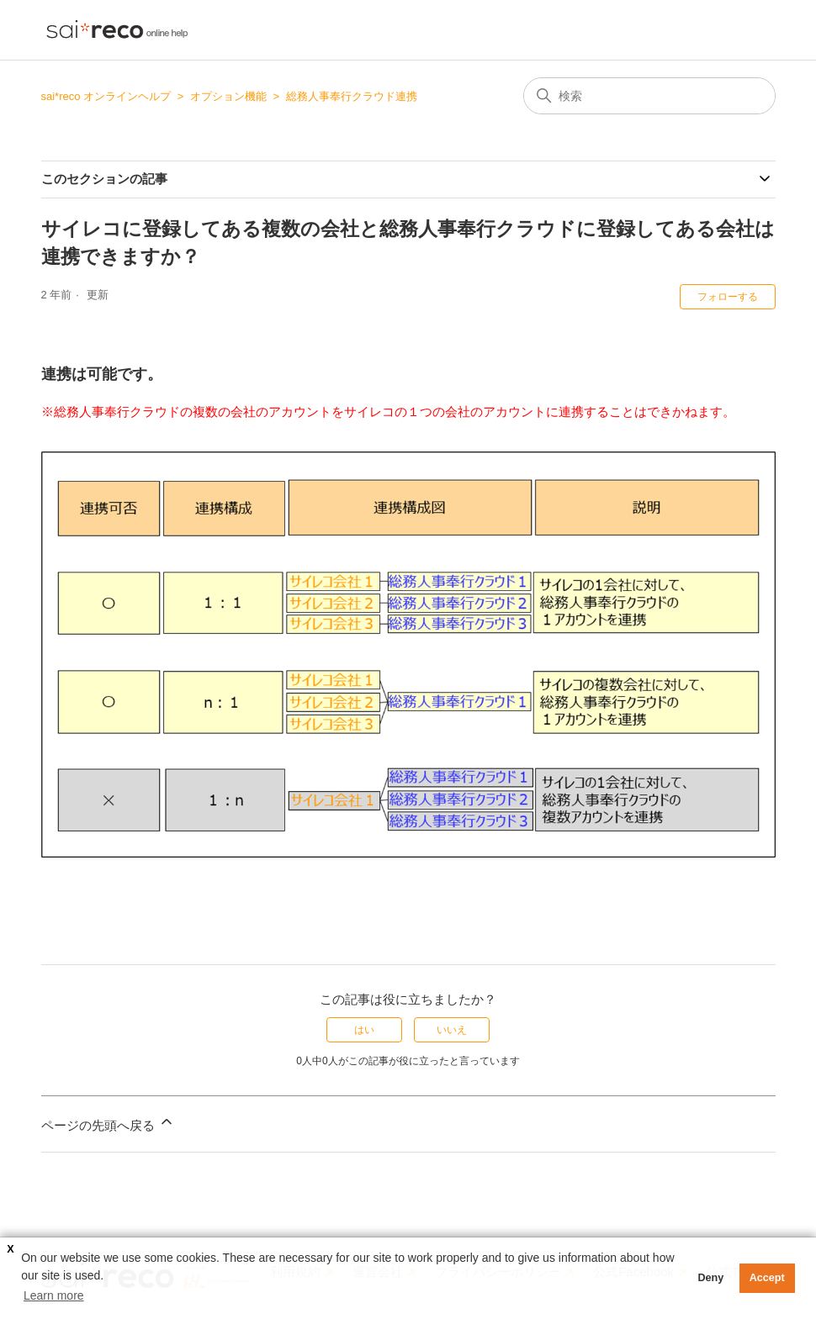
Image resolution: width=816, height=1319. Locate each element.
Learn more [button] (54, 1295)
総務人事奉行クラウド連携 (351, 96)
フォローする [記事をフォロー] (727, 297)
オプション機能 (228, 96)
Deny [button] (710, 1278)
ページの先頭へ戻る (108, 1122)
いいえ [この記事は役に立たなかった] (452, 1030)
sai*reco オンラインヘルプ (106, 96)
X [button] (10, 1249)
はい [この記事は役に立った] (364, 1030)
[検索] (649, 96)
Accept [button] (767, 1278)
